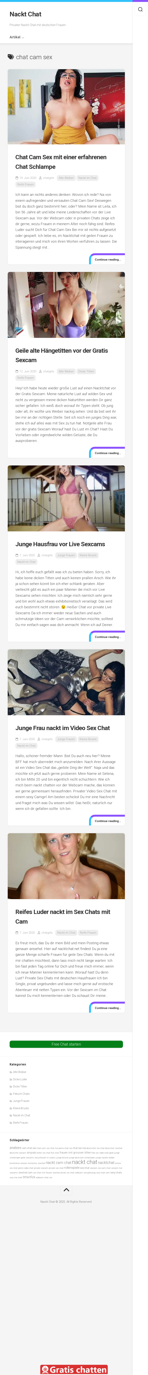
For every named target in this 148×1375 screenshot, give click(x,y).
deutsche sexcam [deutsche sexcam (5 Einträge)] (18, 1171)
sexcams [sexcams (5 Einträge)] (14, 1191)
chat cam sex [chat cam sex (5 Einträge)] (43, 1166)
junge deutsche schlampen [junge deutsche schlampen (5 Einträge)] (82, 1176)
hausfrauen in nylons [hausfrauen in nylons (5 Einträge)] (45, 1176)
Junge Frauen (66, 564)
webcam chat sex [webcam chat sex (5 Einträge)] (44, 1195)
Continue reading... (106, 259)
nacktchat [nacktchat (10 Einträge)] (106, 1181)
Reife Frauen (25, 183)
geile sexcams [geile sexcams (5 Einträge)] (27, 1176)
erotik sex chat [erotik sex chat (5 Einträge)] (43, 1171)
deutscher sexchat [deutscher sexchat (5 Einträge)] (113, 1166)
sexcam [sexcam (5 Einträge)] (93, 1186)
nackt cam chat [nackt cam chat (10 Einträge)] (58, 1181)
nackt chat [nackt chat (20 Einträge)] (84, 1180)
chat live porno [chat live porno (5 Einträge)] (57, 1166)
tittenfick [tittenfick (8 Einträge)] (29, 1195)
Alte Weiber (66, 177)
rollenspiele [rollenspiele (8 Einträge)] (72, 1186)
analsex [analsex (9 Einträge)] (15, 1166)
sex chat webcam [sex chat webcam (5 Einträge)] (74, 1191)
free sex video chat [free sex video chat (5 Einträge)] (100, 1171)
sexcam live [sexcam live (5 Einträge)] (116, 1186)
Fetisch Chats (21, 1111)
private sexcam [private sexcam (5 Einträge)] (41, 1186)
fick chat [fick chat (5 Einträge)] (55, 1171)
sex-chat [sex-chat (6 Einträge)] (84, 1186)
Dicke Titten (86, 370)
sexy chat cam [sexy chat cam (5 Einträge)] (103, 1191)
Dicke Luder (20, 1097)
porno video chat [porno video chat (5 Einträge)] (25, 1186)
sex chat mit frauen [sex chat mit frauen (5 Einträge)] (42, 1191)
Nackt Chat (26, 14)
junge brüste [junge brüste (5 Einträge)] (62, 1176)
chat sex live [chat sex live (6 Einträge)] (79, 1166)
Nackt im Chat (87, 177)
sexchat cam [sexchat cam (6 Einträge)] (26, 1190)
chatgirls (48, 177)
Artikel (15, 36)
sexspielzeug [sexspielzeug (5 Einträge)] (89, 1191)
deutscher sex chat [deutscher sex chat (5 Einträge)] (95, 1166)
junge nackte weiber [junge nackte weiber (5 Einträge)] (105, 1176)
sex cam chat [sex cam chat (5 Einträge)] (104, 1186)
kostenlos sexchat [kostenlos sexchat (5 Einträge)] (36, 1181)
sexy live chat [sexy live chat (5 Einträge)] (16, 1195)
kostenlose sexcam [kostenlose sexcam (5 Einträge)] (19, 1181)
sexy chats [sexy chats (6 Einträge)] (116, 1190)
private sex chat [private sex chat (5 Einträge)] (56, 1186)
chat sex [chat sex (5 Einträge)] (68, 1166)
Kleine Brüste (88, 564)
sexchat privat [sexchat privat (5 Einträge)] (59, 1191)
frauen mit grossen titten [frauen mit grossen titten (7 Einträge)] (75, 1171)
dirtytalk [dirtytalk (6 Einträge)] (31, 1171)
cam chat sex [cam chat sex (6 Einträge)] (29, 1166)
